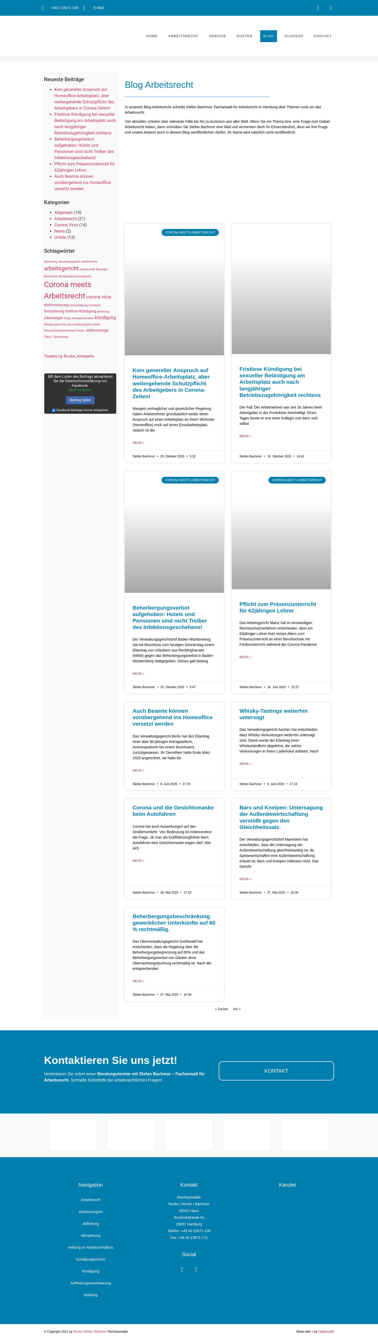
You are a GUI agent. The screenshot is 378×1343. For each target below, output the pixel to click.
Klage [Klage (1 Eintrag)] (67, 318)
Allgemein (63, 212)
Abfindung (90, 1224)
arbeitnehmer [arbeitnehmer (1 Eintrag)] (89, 261)
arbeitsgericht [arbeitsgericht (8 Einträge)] (61, 268)
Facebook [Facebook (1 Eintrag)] (95, 305)
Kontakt (323, 36)
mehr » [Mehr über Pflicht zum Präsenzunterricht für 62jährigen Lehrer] (245, 657)
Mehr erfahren (80, 390)
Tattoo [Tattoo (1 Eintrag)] (48, 337)
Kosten (244, 36)
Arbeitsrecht (183, 36)
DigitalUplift (326, 1331)
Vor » (237, 1009)
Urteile (60, 237)
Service (217, 36)
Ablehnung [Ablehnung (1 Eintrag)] (50, 261)
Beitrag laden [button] (80, 400)
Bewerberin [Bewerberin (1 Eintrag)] (51, 276)
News (59, 231)
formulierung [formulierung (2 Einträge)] (54, 311)
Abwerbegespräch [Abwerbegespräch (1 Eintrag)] (69, 261)
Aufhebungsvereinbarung (90, 1283)
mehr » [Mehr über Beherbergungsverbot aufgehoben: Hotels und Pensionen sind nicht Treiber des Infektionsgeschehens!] (138, 674)
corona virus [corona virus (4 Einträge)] (98, 297)
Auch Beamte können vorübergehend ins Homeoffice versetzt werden (82, 182)
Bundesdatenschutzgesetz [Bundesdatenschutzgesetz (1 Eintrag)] (75, 276)
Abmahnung (90, 1235)
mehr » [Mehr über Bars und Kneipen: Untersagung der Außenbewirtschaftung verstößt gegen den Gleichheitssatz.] (245, 879)
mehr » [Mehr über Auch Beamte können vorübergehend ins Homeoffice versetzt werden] (138, 770)
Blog (268, 36)
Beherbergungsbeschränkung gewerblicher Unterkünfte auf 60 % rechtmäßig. (174, 922)
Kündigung (90, 1271)
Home (152, 36)
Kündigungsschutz (90, 1259)
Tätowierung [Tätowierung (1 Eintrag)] (60, 337)
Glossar (294, 36)
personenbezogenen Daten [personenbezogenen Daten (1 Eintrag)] (84, 324)
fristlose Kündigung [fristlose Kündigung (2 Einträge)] (81, 311)
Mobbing (91, 1295)
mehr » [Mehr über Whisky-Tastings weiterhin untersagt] (245, 764)
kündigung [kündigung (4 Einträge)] (105, 317)
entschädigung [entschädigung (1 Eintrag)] (78, 305)
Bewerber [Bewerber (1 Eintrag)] (102, 269)
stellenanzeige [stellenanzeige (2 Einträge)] (97, 330)
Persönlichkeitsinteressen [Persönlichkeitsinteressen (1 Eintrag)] (60, 330)
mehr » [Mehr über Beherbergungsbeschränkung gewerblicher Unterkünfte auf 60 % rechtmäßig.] (138, 981)
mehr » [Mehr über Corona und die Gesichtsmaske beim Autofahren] (138, 861)
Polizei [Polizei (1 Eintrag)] (81, 330)
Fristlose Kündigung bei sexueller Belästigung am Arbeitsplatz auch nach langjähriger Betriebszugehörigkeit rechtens (280, 382)
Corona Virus (66, 224)
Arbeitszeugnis (91, 1212)
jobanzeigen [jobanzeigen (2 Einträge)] (53, 318)
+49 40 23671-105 (195, 1231)
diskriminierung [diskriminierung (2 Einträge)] (56, 305)
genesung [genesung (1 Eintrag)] (103, 311)
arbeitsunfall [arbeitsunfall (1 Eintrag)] (87, 269)
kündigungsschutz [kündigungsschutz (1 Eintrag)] (55, 324)
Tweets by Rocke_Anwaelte (69, 356)
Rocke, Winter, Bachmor (90, 1331)
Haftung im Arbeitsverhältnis (90, 1247)
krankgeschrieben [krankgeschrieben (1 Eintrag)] (83, 318)
